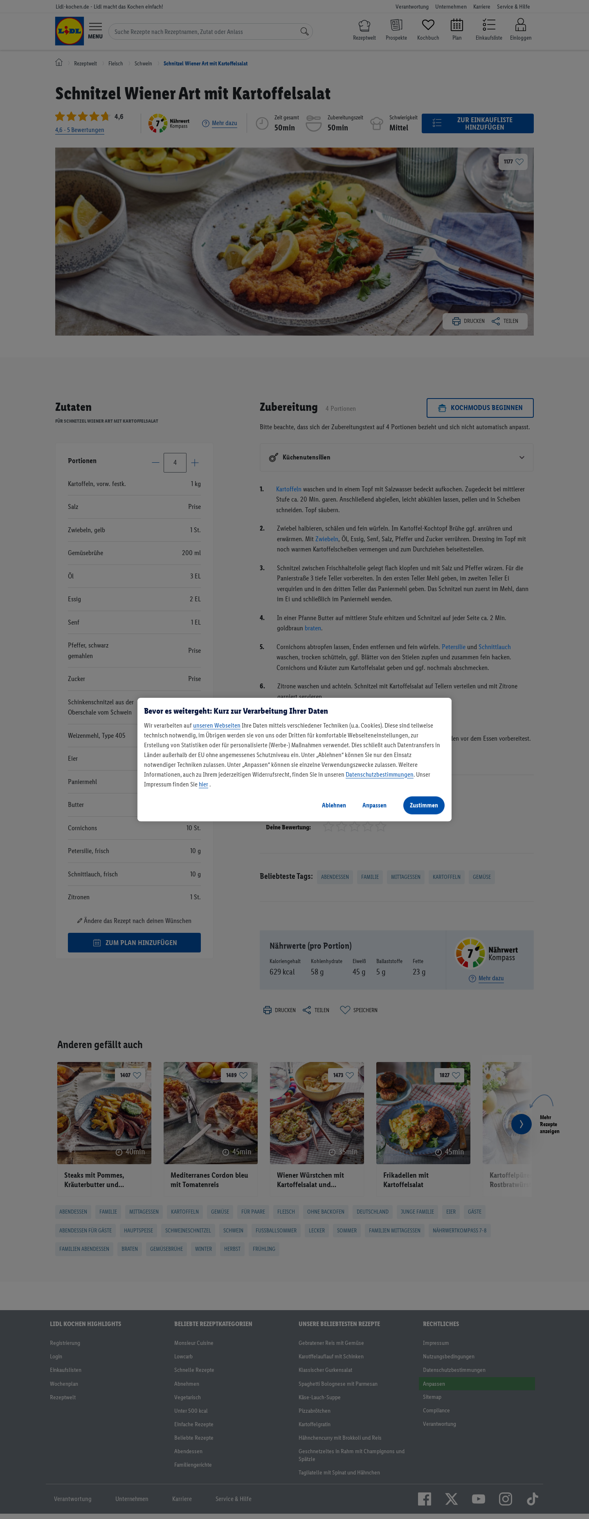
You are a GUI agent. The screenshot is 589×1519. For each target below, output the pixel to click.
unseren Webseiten (217, 725)
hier (203, 784)
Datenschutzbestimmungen (380, 774)
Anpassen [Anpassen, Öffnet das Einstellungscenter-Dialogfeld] (374, 805)
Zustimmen (424, 805)
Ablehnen (334, 805)
